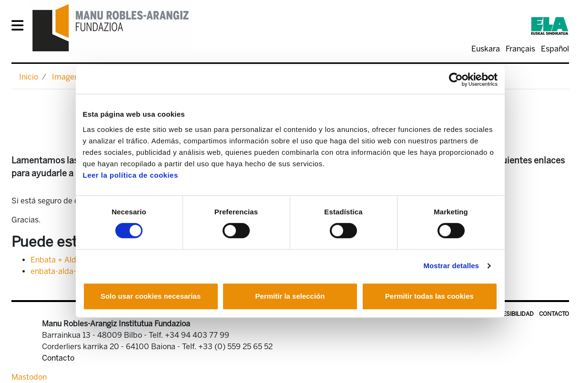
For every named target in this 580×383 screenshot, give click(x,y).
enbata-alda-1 (55, 271)
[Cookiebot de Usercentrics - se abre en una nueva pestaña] (456, 79)
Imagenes (69, 76)
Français (520, 48)
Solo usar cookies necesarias (151, 296)
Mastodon (29, 377)
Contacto (554, 314)
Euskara (485, 48)
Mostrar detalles (451, 266)
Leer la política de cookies (130, 175)
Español (555, 48)
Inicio (28, 76)
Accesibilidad (512, 314)
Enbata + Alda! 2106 (66, 259)
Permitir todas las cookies (429, 296)
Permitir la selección (290, 296)
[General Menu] (20, 27)
